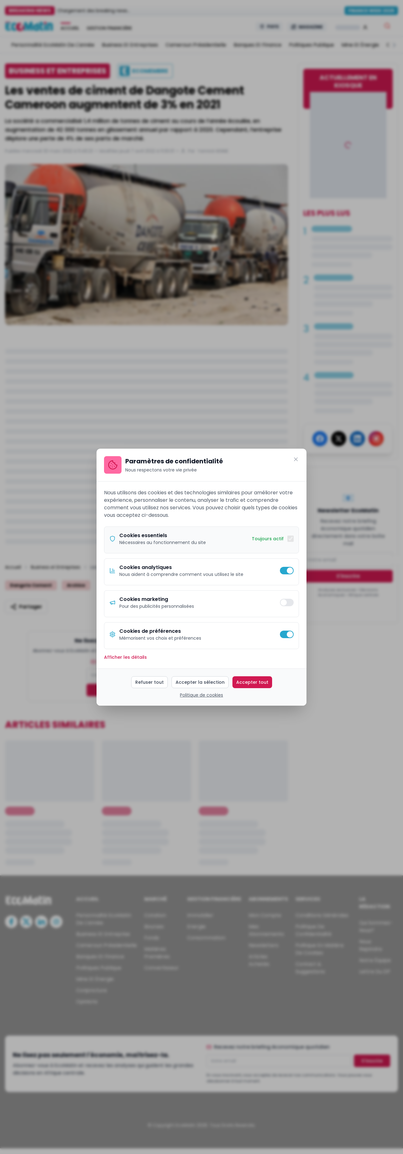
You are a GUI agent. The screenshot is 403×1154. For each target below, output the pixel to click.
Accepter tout (252, 682)
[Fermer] (295, 459)
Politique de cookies (201, 695)
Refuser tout (149, 682)
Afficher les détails (125, 657)
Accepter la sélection (200, 682)
